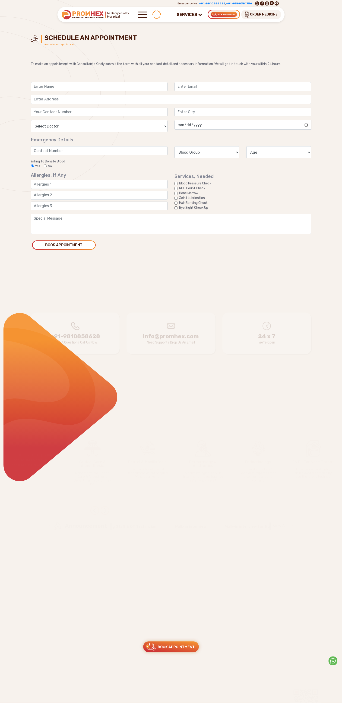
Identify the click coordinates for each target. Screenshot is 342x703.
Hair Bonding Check (193, 203)
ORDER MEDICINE (261, 15)
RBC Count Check (192, 188)
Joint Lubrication (192, 198)
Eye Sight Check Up (193, 208)
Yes (35, 166)
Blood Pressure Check (195, 183)
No (48, 166)
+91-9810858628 (212, 3)
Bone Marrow (188, 193)
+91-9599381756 (239, 3)
